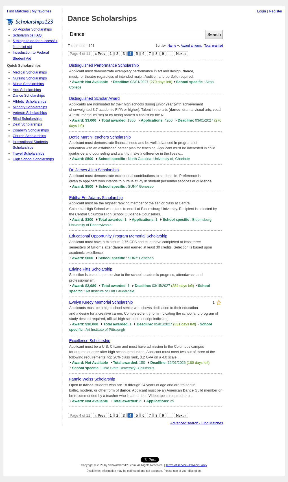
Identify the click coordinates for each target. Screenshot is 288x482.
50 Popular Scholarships (32, 29)
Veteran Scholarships (30, 113)
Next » (181, 53)
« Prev (100, 53)
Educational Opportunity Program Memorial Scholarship (118, 236)
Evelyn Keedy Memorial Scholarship (101, 302)
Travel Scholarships (28, 153)
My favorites (41, 11)
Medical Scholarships (30, 72)
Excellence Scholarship (89, 340)
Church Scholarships (29, 136)
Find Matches (18, 11)
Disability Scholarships (31, 130)
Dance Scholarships (29, 95)
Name (171, 45)
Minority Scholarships (30, 107)
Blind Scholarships (27, 118)
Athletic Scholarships (29, 101)
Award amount (191, 45)
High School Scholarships (33, 159)
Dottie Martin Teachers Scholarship (100, 137)
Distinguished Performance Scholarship (104, 65)
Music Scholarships (28, 84)
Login (261, 11)
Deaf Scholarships (27, 124)
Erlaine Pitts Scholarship (90, 269)
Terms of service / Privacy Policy (186, 465)
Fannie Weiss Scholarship (92, 379)
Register (275, 11)
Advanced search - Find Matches (196, 423)
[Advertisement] (255, 101)
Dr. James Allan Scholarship (94, 170)
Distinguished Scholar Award (94, 98)
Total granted (213, 45)
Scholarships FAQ (27, 35)
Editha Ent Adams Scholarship (96, 197)
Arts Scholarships (27, 90)
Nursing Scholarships (30, 78)
